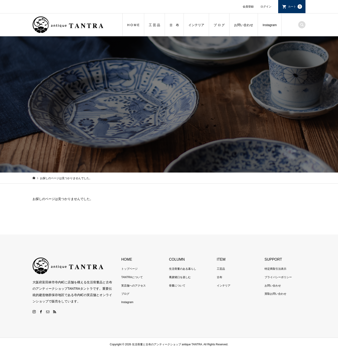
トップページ (129, 268)
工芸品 (221, 268)
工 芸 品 (154, 25)
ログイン (265, 6)
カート (295, 6)
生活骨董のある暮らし (182, 268)
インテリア (196, 25)
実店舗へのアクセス (133, 285)
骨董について (177, 285)
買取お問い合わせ (275, 293)
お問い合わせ (243, 25)
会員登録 (248, 6)
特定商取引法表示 (275, 268)
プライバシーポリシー (278, 277)
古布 (219, 277)
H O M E (133, 25)
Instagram (269, 25)
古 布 (174, 25)
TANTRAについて (132, 277)
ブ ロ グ (219, 25)
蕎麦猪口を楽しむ (180, 277)
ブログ (125, 293)
